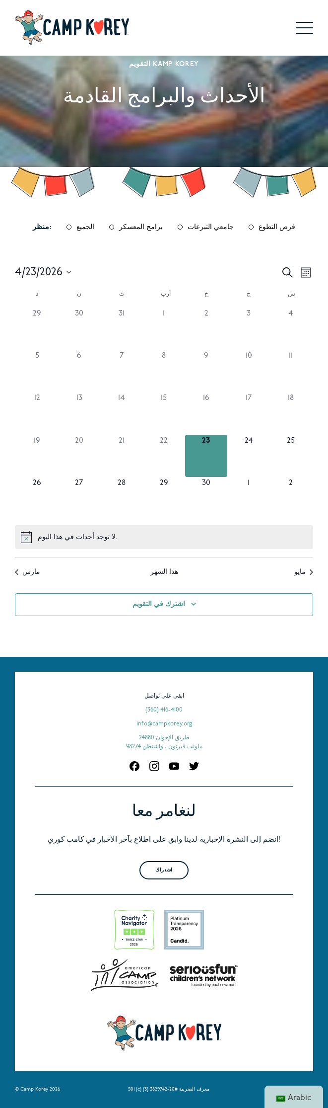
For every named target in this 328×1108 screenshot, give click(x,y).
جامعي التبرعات (211, 227)
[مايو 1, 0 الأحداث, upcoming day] (248, 498)
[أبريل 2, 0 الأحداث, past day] (206, 329)
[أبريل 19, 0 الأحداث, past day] (37, 456)
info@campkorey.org (164, 724)
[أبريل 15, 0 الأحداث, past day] (164, 413)
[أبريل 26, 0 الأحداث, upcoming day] (37, 498)
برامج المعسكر (141, 227)
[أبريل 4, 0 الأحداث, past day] (291, 329)
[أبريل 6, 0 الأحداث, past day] (79, 371)
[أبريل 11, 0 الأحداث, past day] (291, 371)
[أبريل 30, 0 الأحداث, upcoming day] (206, 498)
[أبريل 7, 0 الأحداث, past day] (122, 371)
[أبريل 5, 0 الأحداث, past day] (37, 371)
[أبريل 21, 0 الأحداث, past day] (122, 456)
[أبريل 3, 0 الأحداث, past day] (248, 329)
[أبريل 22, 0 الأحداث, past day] (164, 456)
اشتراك (163, 870)
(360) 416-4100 (164, 710)
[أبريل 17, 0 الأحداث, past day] (248, 413)
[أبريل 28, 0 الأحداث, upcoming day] (122, 498)
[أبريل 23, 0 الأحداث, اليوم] (206, 456)
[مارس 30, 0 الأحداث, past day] (79, 329)
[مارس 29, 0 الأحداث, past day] (37, 329)
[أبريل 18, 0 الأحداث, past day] (291, 413)
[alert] (164, 537)
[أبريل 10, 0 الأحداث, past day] (248, 371)
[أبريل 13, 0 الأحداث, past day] (79, 413)
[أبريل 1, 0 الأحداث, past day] (164, 329)
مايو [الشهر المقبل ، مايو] (303, 572)
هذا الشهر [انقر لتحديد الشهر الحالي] (164, 572)
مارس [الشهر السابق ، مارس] (27, 572)
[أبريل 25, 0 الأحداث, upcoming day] (291, 456)
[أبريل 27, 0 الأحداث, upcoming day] (79, 498)
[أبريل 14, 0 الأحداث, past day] (122, 413)
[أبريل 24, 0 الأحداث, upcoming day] (248, 456)
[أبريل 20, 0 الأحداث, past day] (79, 456)
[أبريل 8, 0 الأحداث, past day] (164, 371)
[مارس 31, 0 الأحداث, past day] (122, 329)
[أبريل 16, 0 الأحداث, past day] (206, 413)
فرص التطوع (277, 227)
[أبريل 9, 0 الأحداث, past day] (206, 371)
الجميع (85, 227)
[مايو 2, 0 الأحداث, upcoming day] (291, 498)
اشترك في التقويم (158, 604)
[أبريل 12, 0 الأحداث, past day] (37, 413)
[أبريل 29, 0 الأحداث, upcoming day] (164, 498)
